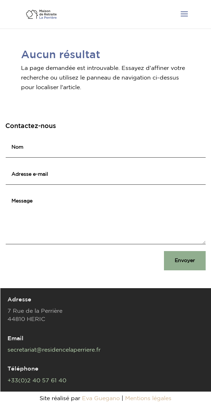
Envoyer (185, 260)
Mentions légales (148, 398)
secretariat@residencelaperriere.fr (54, 349)
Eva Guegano (101, 398)
